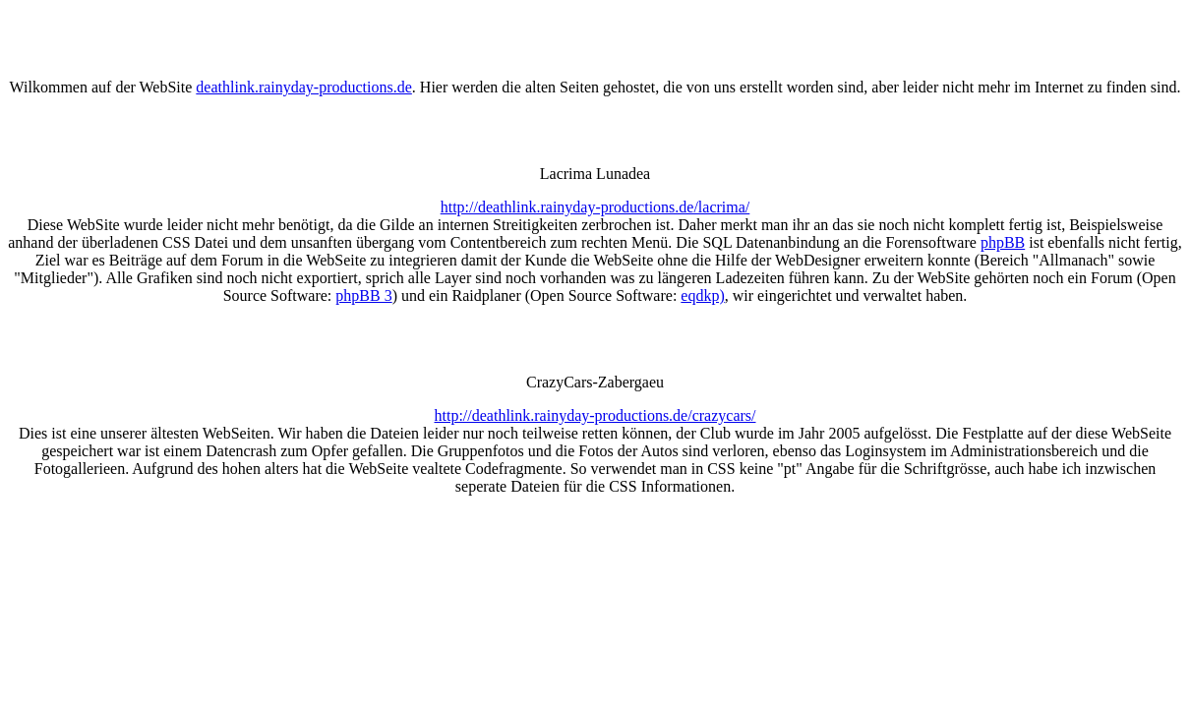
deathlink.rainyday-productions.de (304, 87)
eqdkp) (702, 295)
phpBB (1003, 242)
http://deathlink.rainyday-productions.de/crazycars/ (595, 415)
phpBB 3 (363, 295)
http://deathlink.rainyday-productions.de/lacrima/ (595, 207)
